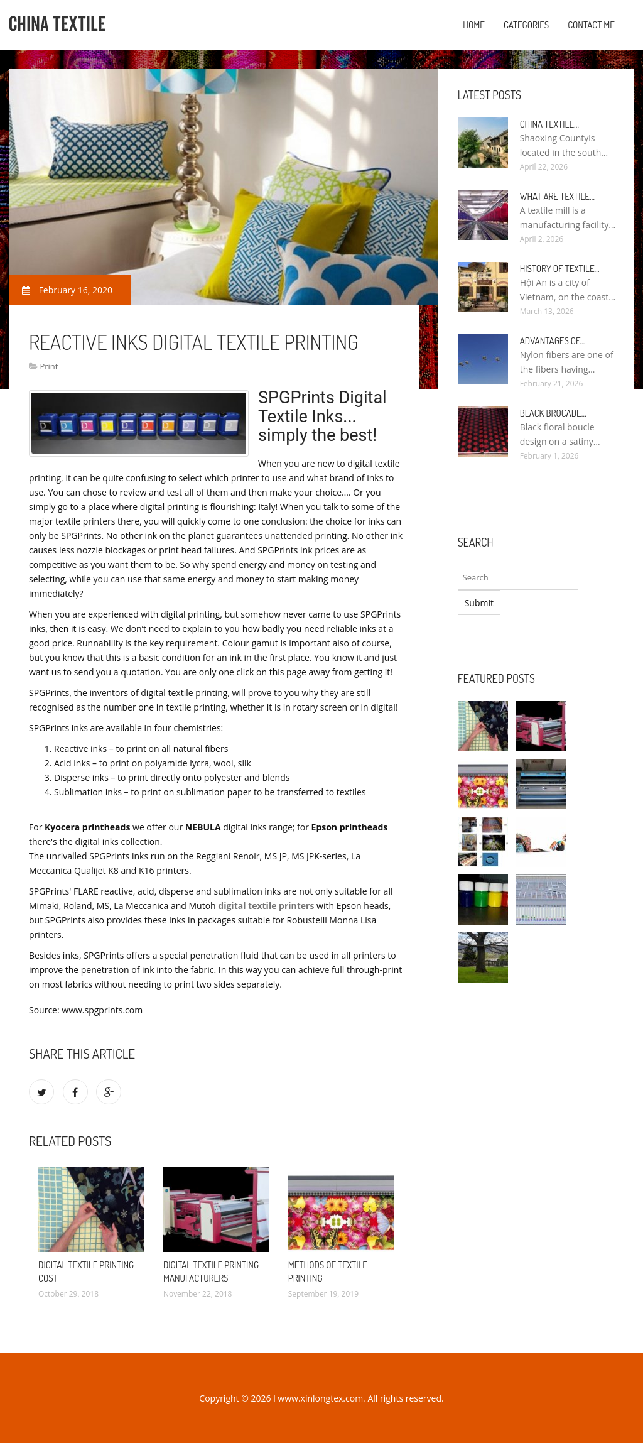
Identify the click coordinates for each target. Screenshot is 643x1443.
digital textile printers (266, 906)
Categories (526, 25)
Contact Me (591, 25)
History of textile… (560, 269)
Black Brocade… (553, 413)
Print (49, 366)
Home (474, 25)
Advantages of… (552, 341)
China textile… (549, 124)
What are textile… (557, 196)
